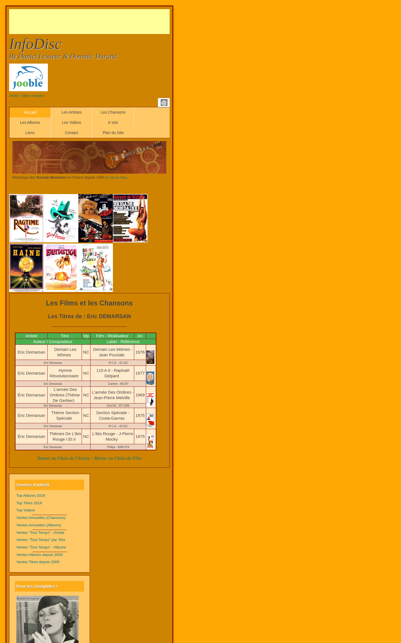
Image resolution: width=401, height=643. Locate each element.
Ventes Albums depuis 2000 (39, 555)
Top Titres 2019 (29, 503)
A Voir (113, 122)
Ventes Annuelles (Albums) (38, 525)
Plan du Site (113, 132)
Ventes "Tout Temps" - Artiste (40, 532)
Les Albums (30, 122)
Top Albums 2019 (30, 495)
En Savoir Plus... (117, 177)
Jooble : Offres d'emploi (26, 95)
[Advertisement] (110, 21)
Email (164, 102)
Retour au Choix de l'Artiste (63, 458)
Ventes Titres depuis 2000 (37, 562)
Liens (30, 132)
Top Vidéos (25, 510)
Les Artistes (71, 112)
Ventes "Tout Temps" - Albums (41, 547)
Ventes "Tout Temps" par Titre (40, 540)
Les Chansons (113, 112)
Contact (71, 132)
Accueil (30, 112)
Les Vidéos (71, 122)
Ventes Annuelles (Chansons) (41, 518)
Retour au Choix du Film (117, 458)
